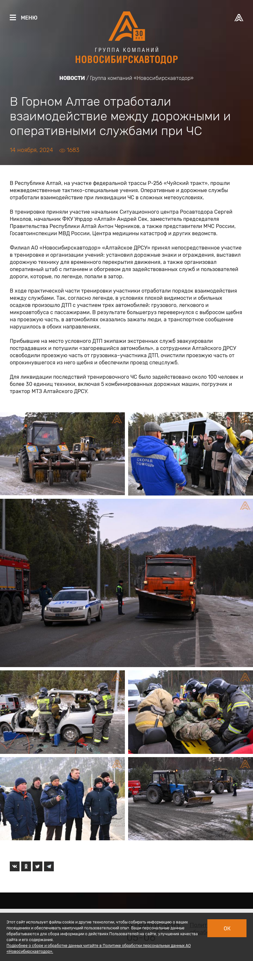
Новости (72, 78)
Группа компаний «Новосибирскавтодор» (142, 78)
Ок (227, 928)
